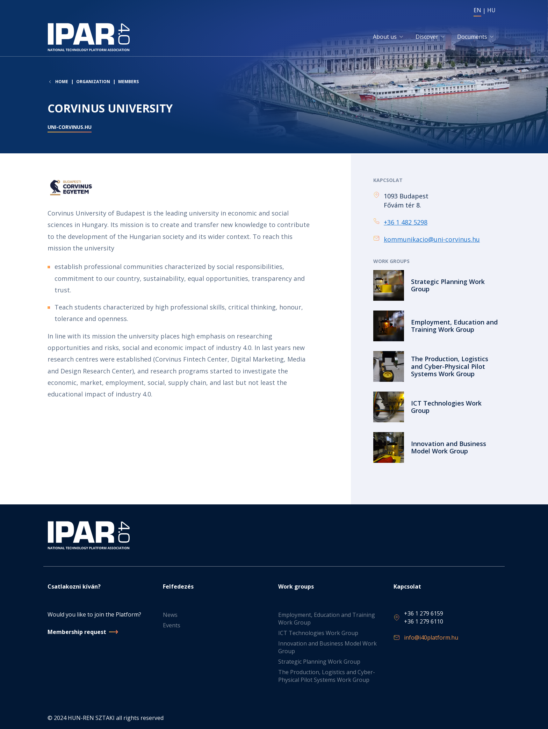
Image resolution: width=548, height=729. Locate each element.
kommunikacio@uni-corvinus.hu (432, 240)
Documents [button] (472, 38)
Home (61, 83)
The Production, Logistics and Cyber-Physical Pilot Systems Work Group (326, 676)
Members (128, 83)
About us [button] (385, 38)
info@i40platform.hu (431, 637)
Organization (93, 83)
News (170, 615)
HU (491, 10)
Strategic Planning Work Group (319, 661)
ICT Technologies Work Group (318, 633)
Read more (437, 286)
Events (171, 625)
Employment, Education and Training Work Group (326, 618)
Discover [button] (427, 38)
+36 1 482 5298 (405, 223)
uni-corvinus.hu (70, 129)
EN (477, 10)
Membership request (77, 632)
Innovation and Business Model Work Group (327, 647)
